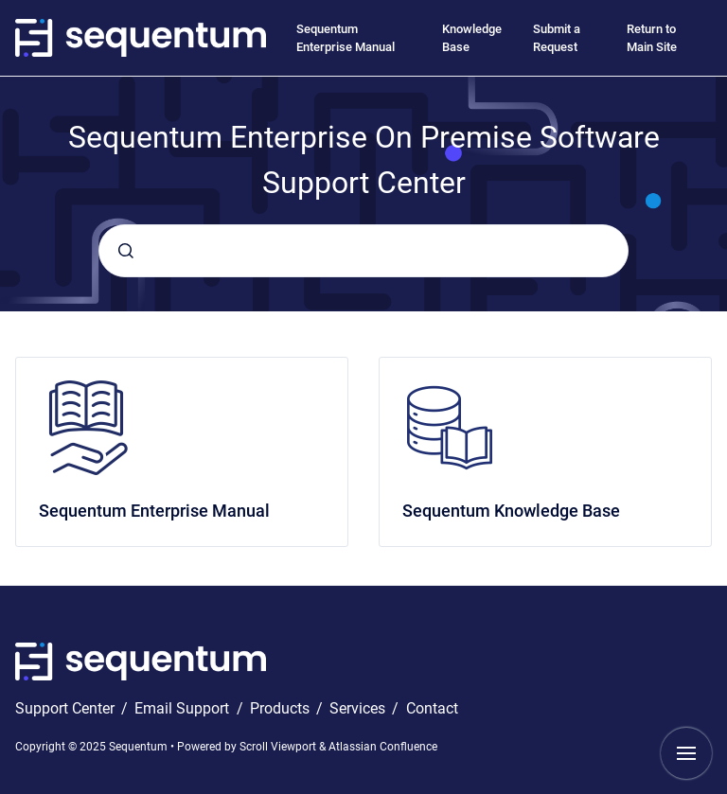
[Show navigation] (686, 753)
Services (359, 708)
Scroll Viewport (279, 746)
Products (281, 708)
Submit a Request (556, 38)
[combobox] (363, 250)
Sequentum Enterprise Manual (345, 38)
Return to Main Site (652, 38)
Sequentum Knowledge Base (511, 511)
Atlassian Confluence (382, 746)
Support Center (66, 708)
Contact (432, 708)
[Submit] (126, 251)
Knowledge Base (472, 38)
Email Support (183, 708)
